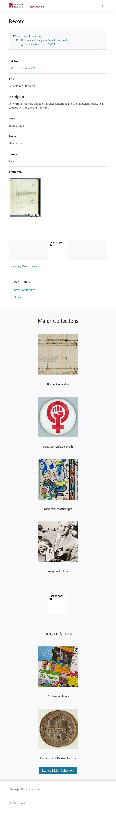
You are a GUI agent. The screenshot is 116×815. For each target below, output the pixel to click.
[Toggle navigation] (103, 6)
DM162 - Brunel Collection (27, 36)
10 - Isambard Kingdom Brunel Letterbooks (44, 40)
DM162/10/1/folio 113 (22, 68)
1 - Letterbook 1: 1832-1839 (40, 44)
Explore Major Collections (58, 770)
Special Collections (24, 289)
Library (17, 297)
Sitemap (14, 789)
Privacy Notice (30, 789)
